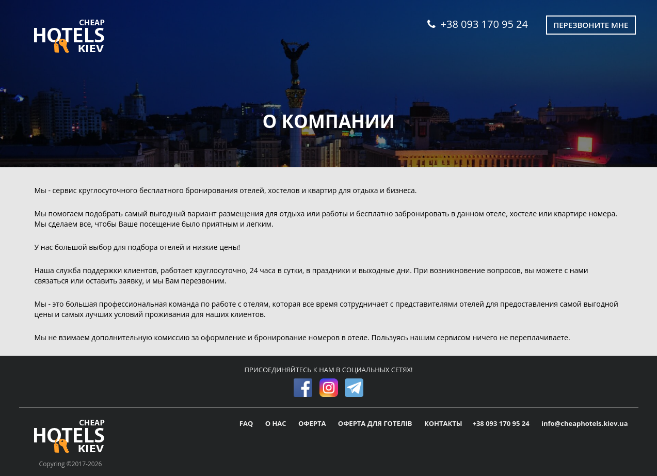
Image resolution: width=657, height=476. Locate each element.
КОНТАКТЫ (443, 423)
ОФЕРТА (313, 423)
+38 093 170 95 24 (477, 24)
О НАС (276, 423)
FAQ (247, 423)
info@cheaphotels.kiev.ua (584, 423)
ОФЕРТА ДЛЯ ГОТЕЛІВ (376, 423)
